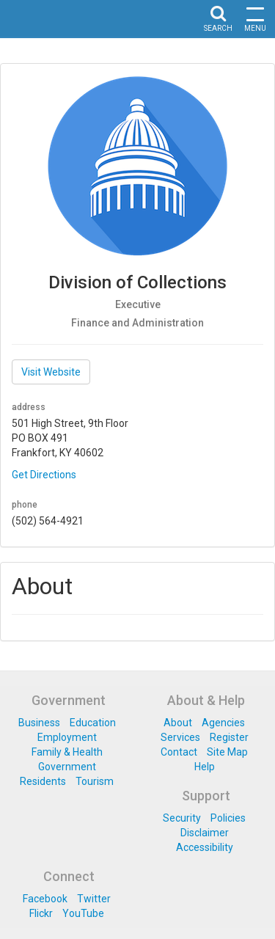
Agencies (223, 722)
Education (93, 722)
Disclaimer (204, 832)
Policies (228, 818)
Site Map (227, 752)
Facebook (45, 899)
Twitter (94, 899)
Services (180, 737)
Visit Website (51, 372)
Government (67, 766)
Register (229, 737)
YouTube (83, 913)
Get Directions (44, 475)
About (178, 722)
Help (204, 766)
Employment (67, 737)
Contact (179, 752)
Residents (43, 781)
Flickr (41, 913)
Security (182, 818)
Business (39, 722)
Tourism (95, 781)
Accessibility (204, 847)
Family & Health (67, 752)
